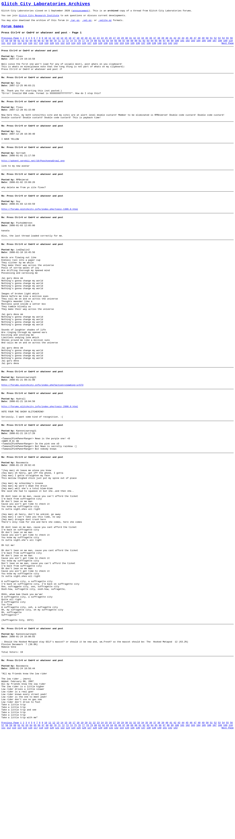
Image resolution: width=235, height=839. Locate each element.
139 (154, 48)
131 (111, 48)
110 (231, 45)
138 (149, 48)
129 (100, 48)
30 (126, 42)
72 (63, 45)
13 (58, 42)
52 (215, 42)
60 (14, 45)
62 (23, 45)
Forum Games (12, 29)
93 (148, 45)
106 (209, 45)
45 (187, 42)
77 (83, 45)
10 (45, 42)
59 (10, 45)
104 (198, 45)
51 (211, 42)
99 (172, 45)
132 (116, 48)
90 (136, 45)
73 (67, 45)
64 (31, 45)
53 (219, 42)
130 (106, 48)
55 (227, 42)
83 (107, 45)
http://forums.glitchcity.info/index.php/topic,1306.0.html (39, 231)
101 (182, 45)
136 (138, 48)
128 (95, 48)
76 (79, 45)
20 (86, 42)
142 (170, 48)
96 (160, 45)
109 (225, 45)
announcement (81, 12)
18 (78, 42)
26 (110, 42)
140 (159, 48)
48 (199, 42)
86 (119, 45)
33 (138, 42)
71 (59, 45)
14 (62, 42)
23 (98, 42)
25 (106, 42)
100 (177, 45)
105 (204, 45)
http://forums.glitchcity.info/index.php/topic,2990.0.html (39, 459)
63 (27, 45)
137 (143, 48)
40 (167, 42)
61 (19, 45)
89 (132, 45)
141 (165, 48)
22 (94, 42)
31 (130, 42)
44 (183, 42)
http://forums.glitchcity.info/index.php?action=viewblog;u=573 (42, 436)
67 (43, 45)
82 (103, 45)
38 (158, 42)
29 (122, 42)
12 (54, 42)
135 (132, 48)
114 (20, 48)
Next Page (228, 48)
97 (164, 45)
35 (146, 42)
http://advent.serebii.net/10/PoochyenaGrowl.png (33, 178)
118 (41, 48)
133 (122, 48)
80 (95, 45)
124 (73, 48)
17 (74, 42)
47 (195, 42)
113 (14, 48)
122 (62, 48)
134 (127, 48)
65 (35, 45)
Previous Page (10, 42)
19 (82, 42)
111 (3, 48)
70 (55, 45)
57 (2, 45)
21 (90, 42)
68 (47, 45)
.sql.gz (86, 22)
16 (70, 42)
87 (123, 45)
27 (114, 42)
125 (79, 48)
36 (150, 42)
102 (188, 45)
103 (193, 45)
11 (49, 42)
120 (52, 48)
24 (102, 42)
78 (87, 45)
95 (156, 45)
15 (66, 42)
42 (174, 42)
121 (57, 48)
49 (203, 42)
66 (39, 45)
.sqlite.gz (105, 22)
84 (111, 45)
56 (231, 42)
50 (207, 42)
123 (68, 48)
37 (154, 42)
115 (25, 48)
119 (46, 48)
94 (152, 45)
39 (162, 42)
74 (71, 45)
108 (220, 45)
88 (127, 45)
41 (171, 42)
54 (223, 42)
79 (91, 45)
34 (142, 42)
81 (99, 45)
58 (6, 45)
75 (75, 45)
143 (175, 48)
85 (115, 45)
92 (144, 45)
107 (215, 45)
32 (134, 42)
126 (84, 48)
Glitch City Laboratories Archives (45, 4)
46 (191, 42)
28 (118, 42)
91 (140, 45)
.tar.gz (74, 22)
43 (179, 42)
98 (168, 45)
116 (30, 48)
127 (89, 48)
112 (9, 48)
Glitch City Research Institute (39, 17)
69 (51, 45)
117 (36, 48)
